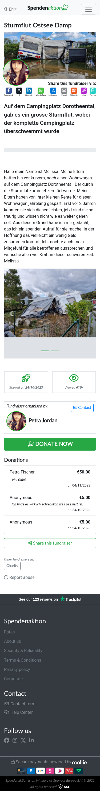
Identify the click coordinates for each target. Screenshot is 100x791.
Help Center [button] (18, 712)
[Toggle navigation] (88, 9)
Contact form (19, 703)
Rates (9, 632)
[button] (8, 92)
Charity (12, 566)
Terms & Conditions (22, 660)
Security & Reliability (23, 650)
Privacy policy (17, 669)
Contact (82, 408)
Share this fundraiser (50, 543)
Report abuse (19, 577)
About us (12, 641)
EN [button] (11, 9)
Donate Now (50, 444)
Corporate (13, 678)
